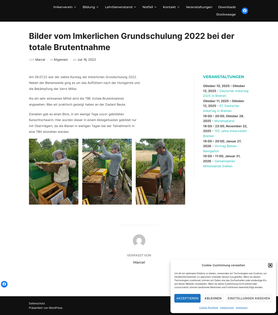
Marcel (40, 59)
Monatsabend (224, 121)
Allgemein (61, 59)
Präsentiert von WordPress (45, 307)
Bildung (91, 7)
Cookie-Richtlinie (208, 307)
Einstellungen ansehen (249, 298)
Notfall (149, 7)
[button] (270, 265)
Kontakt (171, 7)
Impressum (241, 307)
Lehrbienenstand (121, 7)
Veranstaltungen (199, 7)
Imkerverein (65, 7)
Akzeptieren (187, 298)
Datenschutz (227, 307)
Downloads (227, 7)
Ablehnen (213, 298)
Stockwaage (226, 14)
